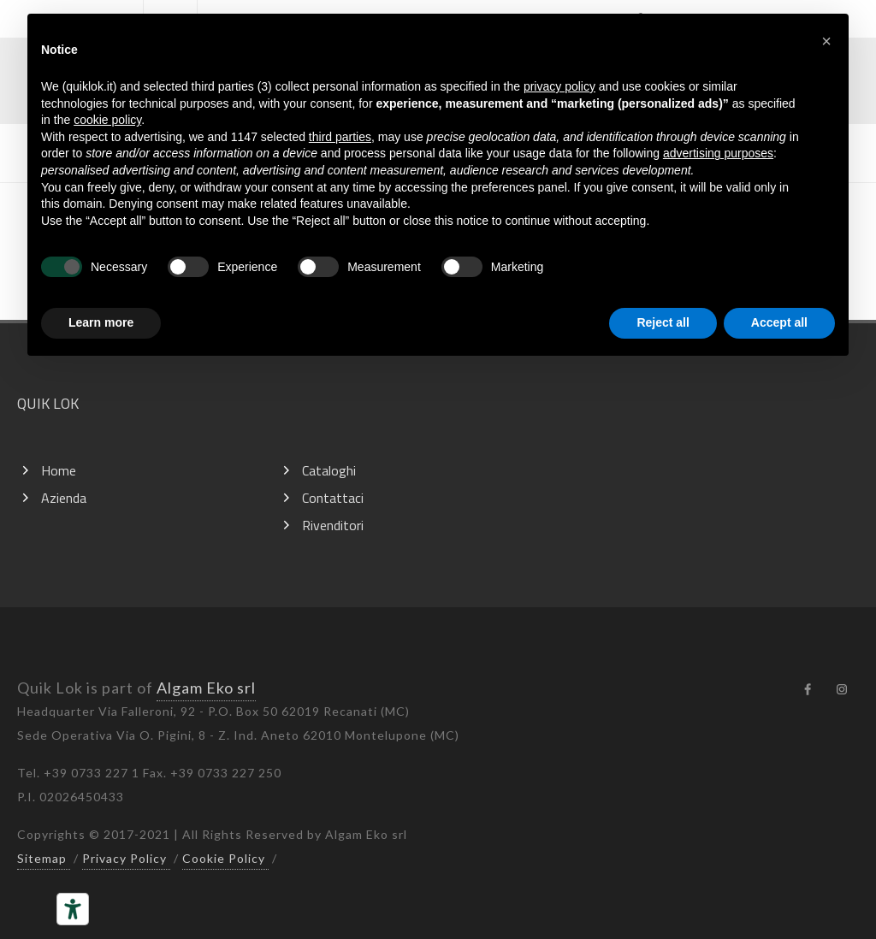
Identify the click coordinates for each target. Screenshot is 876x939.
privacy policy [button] (559, 86)
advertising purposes (718, 153)
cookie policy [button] (107, 120)
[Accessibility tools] (72, 909)
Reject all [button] (662, 322)
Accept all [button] (779, 322)
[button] (826, 41)
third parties (340, 137)
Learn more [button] (100, 322)
